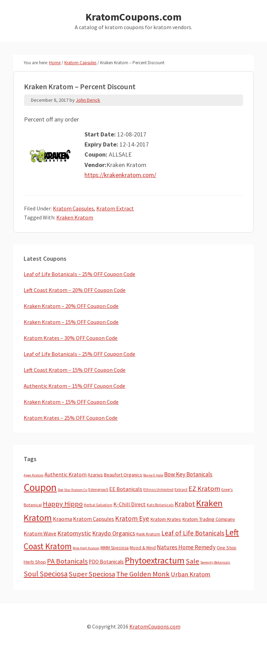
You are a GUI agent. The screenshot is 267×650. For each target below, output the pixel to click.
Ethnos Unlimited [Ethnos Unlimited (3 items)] (158, 489)
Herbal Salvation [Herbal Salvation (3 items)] (98, 504)
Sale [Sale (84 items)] (192, 561)
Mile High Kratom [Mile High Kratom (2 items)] (86, 548)
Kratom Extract (115, 208)
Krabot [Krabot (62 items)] (185, 504)
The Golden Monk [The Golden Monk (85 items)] (143, 573)
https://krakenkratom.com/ (120, 175)
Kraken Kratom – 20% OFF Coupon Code (71, 305)
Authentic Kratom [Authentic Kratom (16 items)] (65, 474)
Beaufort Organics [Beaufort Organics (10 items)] (123, 475)
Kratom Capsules (73, 208)
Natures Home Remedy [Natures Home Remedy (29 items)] (186, 547)
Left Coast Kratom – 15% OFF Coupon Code (75, 369)
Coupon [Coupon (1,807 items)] (40, 487)
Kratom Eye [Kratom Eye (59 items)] (132, 518)
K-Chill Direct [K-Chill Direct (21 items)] (129, 504)
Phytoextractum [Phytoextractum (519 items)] (155, 560)
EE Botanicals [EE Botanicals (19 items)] (125, 488)
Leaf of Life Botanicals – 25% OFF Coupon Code (79, 273)
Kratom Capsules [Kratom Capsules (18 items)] (93, 518)
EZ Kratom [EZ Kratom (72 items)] (204, 488)
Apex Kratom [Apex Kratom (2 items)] (33, 475)
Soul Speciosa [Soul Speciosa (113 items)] (46, 573)
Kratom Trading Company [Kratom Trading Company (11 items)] (208, 519)
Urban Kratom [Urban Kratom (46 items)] (190, 574)
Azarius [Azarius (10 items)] (95, 475)
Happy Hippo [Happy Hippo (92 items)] (63, 503)
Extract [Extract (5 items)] (181, 489)
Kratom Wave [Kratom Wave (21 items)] (40, 533)
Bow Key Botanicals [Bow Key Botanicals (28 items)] (188, 474)
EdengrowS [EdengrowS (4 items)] (98, 489)
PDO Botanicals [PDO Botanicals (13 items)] (106, 561)
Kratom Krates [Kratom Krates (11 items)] (165, 519)
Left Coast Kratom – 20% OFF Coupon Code (75, 289)
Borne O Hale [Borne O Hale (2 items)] (153, 475)
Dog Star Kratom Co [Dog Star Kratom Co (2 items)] (72, 490)
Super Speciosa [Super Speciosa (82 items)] (92, 573)
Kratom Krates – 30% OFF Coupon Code (71, 337)
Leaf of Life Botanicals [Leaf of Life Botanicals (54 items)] (192, 533)
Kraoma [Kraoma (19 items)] (62, 518)
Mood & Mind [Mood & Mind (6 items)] (143, 548)
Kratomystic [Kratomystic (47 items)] (74, 533)
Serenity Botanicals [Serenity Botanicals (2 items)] (215, 562)
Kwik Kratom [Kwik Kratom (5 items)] (148, 533)
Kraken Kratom (74, 217)
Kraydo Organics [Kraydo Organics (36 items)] (113, 533)
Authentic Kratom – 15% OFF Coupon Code (74, 385)
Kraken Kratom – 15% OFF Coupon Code (71, 321)
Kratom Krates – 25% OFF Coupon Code (71, 417)
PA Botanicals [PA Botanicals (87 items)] (67, 561)
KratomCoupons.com (133, 16)
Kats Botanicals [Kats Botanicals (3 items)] (160, 504)
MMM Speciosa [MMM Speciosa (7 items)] (114, 548)
